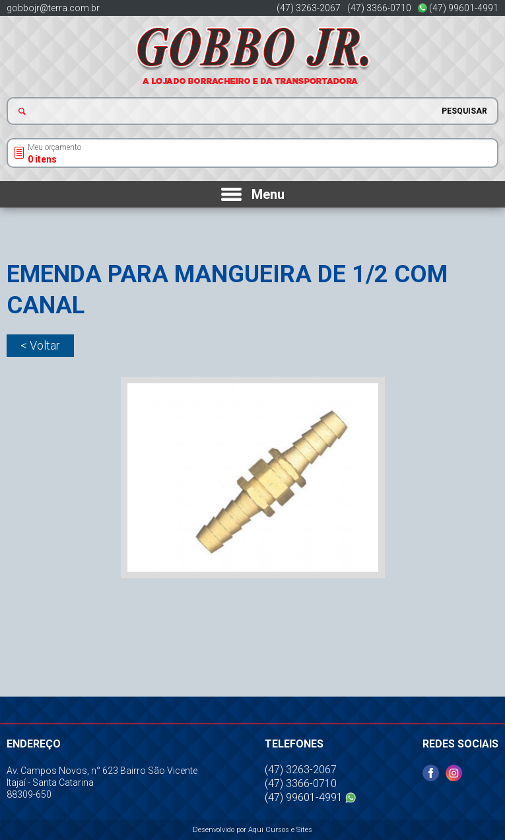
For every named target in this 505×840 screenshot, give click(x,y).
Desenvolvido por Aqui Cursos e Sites (252, 829)
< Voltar (40, 345)
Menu (268, 194)
